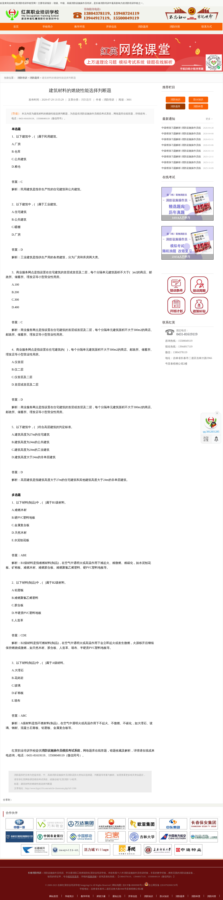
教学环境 (79, 26)
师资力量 (101, 896)
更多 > (209, 118)
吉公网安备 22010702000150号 (161, 885)
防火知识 (198, 99)
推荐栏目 (168, 87)
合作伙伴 (12, 812)
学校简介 (48, 26)
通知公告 (116, 896)
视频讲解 (92, 876)
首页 (16, 26)
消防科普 (198, 106)
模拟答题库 (73, 876)
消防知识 (175, 99)
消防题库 (143, 26)
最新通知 (168, 119)
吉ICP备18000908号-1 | (133, 885)
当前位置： (10, 77)
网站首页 (53, 896)
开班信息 (111, 26)
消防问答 (175, 26)
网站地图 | (117, 885)
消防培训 (22, 77)
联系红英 (168, 322)
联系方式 (206, 26)
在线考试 (168, 177)
